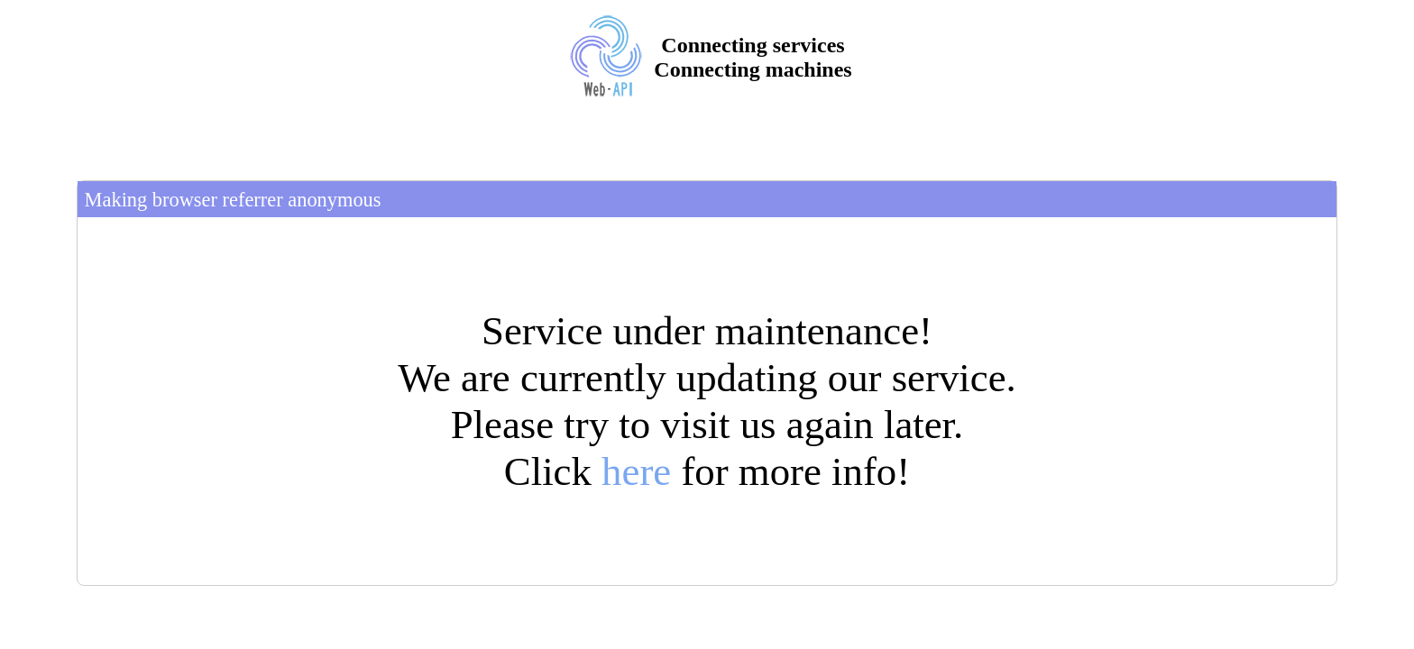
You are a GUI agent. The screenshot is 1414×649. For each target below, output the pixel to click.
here (636, 471)
